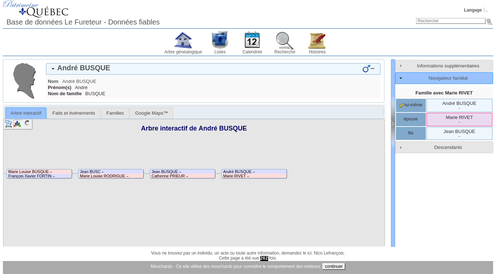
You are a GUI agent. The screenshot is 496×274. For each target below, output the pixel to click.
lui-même (411, 104)
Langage (473, 10)
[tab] (213, 69)
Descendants (448, 147)
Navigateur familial (448, 78)
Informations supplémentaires (448, 65)
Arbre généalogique (183, 51)
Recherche (284, 51)
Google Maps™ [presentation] (151, 113)
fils (411, 133)
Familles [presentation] (115, 113)
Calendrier (252, 51)
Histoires (317, 51)
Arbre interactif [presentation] (25, 113)
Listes (220, 51)
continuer (334, 266)
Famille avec (444, 93)
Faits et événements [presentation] (74, 113)
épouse (410, 118)
